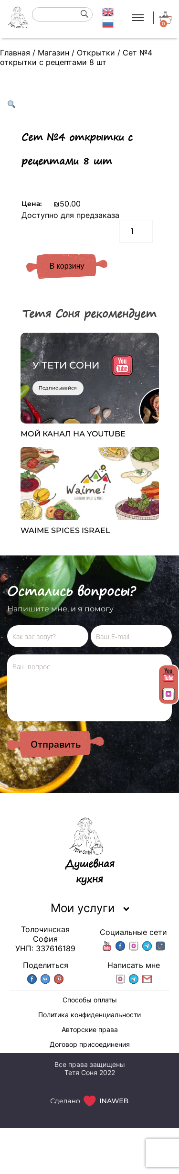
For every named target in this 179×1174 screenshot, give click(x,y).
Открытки (96, 52)
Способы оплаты (90, 1000)
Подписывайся (58, 388)
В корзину (66, 266)
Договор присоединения (90, 1044)
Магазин (53, 52)
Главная (15, 52)
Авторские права (90, 1029)
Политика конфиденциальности (89, 1015)
